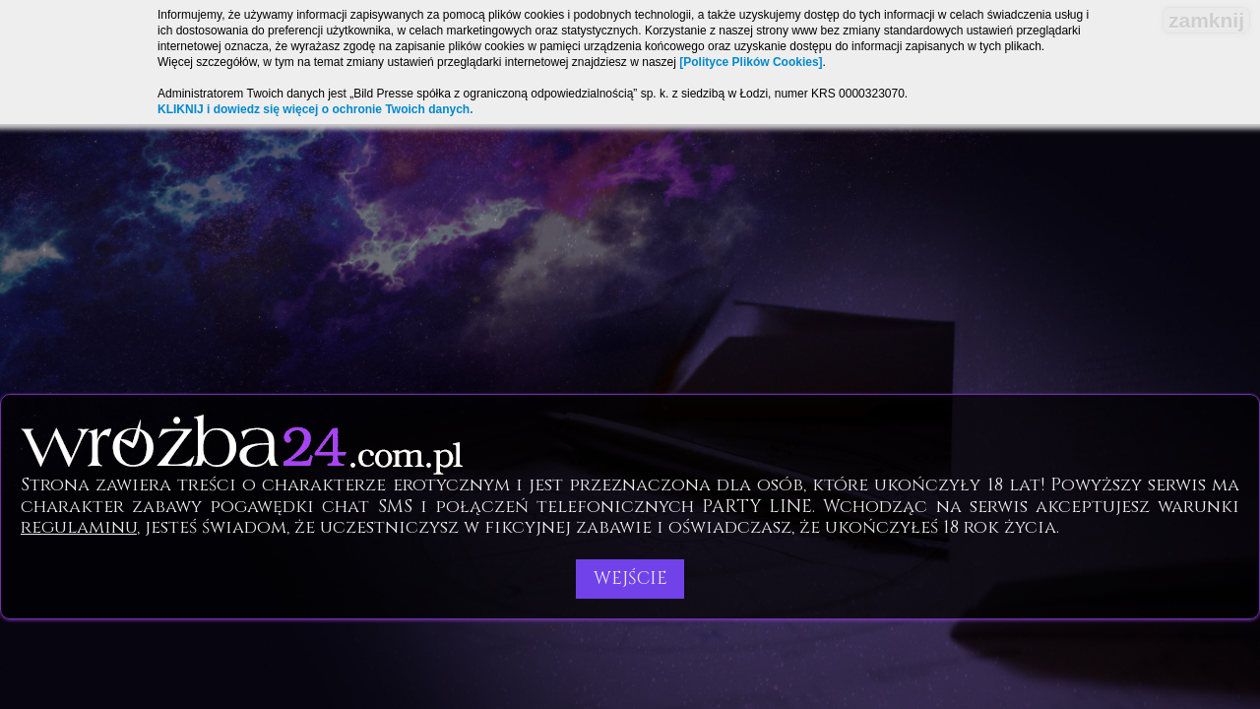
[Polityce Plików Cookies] (750, 62)
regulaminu (79, 527)
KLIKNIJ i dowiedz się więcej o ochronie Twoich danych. (315, 109)
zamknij (1206, 20)
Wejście (630, 578)
